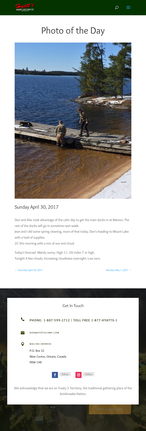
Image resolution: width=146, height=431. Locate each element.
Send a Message (110, 409)
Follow (65, 374)
